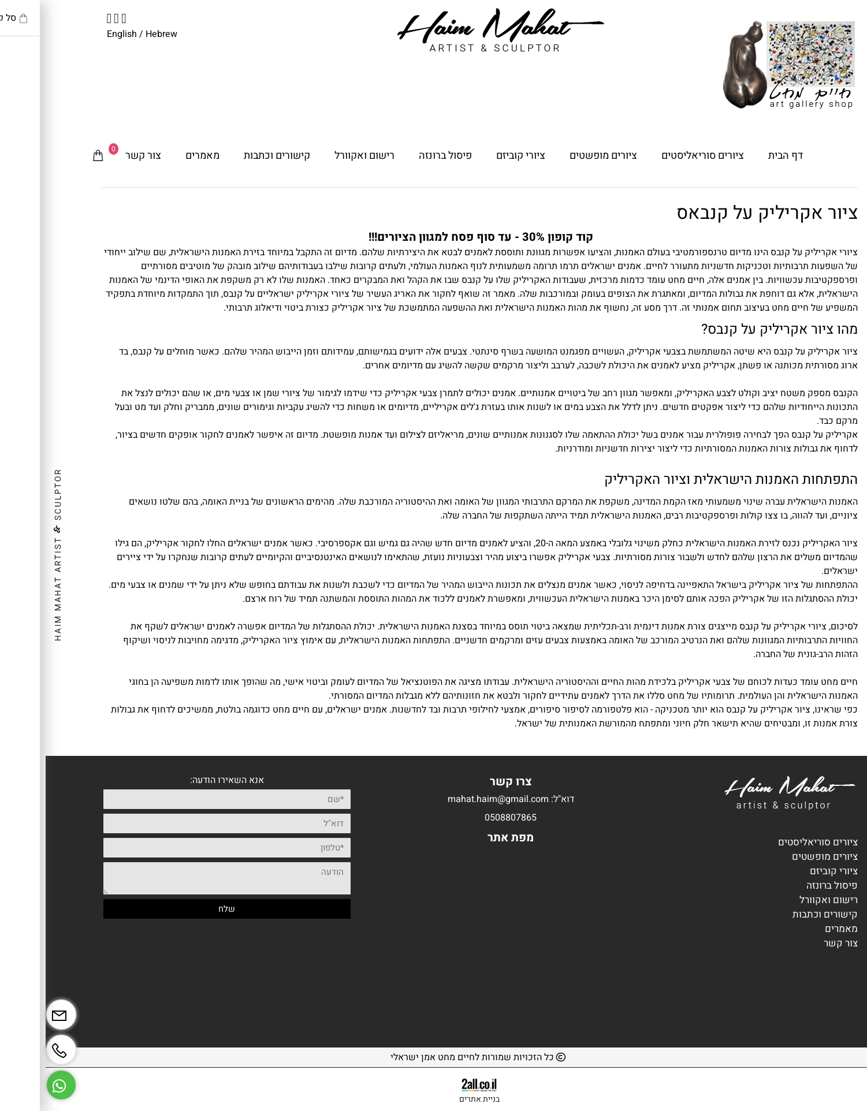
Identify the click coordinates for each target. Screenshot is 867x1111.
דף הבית (740, 155)
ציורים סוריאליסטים (657, 155)
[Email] (15, 1010)
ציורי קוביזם (475, 155)
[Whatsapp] (15, 1080)
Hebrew (115, 34)
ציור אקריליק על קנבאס (721, 212)
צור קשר (98, 155)
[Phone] (15, 1045)
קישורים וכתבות (231, 155)
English (76, 34)
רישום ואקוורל (319, 155)
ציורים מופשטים (557, 155)
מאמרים (157, 155)
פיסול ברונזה (399, 155)
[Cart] (52, 156)
